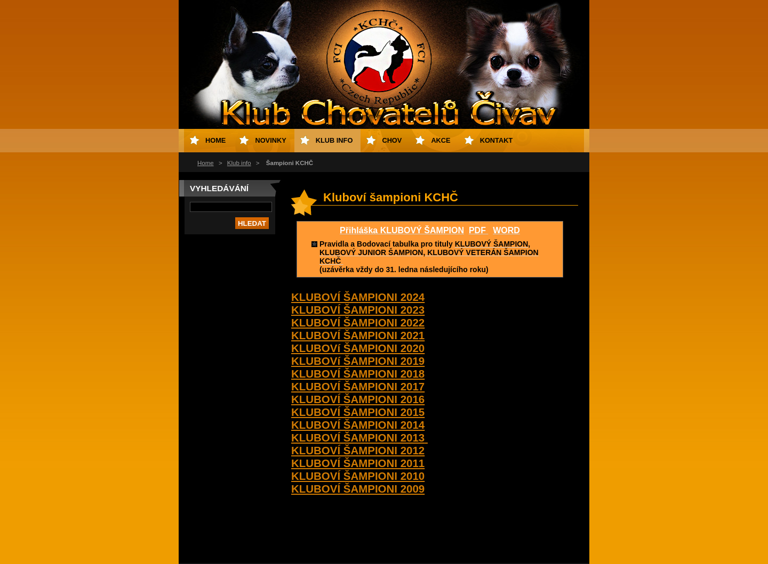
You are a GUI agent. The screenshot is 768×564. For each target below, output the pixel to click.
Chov (392, 140)
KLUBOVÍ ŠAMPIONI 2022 (358, 322)
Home (205, 163)
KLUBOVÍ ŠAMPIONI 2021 (358, 335)
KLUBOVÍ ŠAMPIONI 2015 (358, 412)
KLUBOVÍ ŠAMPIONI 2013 (359, 437)
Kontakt (496, 140)
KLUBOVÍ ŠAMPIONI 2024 (358, 297)
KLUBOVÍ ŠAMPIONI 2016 (358, 399)
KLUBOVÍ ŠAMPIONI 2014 (358, 425)
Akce (440, 140)
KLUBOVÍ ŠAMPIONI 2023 (358, 310)
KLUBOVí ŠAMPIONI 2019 (358, 361)
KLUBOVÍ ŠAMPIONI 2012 (358, 450)
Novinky (270, 140)
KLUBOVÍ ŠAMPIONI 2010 (358, 476)
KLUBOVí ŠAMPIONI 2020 (358, 348)
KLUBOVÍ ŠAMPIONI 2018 (358, 373)
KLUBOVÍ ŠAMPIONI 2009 (358, 489)
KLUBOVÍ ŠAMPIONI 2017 (358, 386)
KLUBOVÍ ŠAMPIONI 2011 (358, 463)
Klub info (239, 163)
